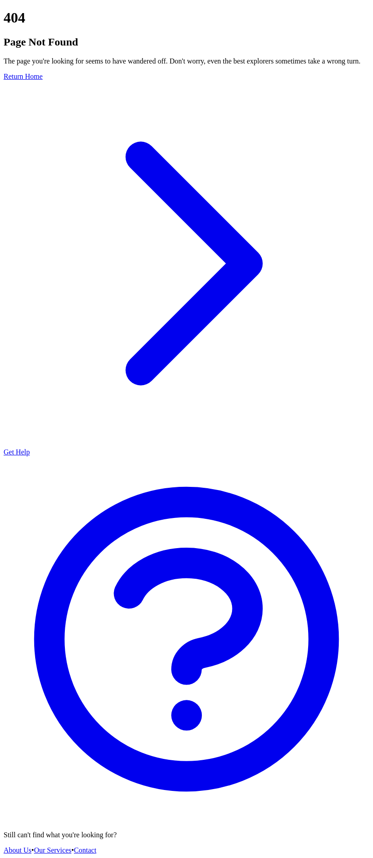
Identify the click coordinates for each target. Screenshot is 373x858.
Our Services (52, 850)
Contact (85, 850)
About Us (18, 850)
